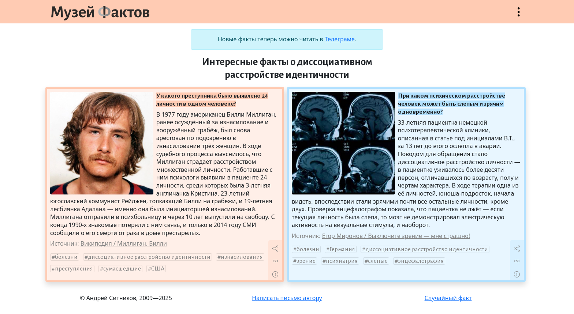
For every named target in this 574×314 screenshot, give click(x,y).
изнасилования (242, 257)
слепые (378, 261)
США (157, 268)
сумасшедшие (122, 268)
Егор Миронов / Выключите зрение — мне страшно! (396, 236)
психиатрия (342, 261)
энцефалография (421, 261)
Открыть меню (518, 15)
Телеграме (340, 39)
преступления (74, 268)
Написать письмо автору (287, 298)
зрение (306, 261)
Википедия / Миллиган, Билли (124, 243)
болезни (66, 257)
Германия (342, 249)
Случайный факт (448, 298)
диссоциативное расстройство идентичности (149, 257)
